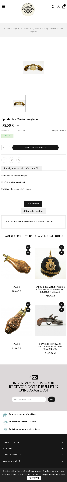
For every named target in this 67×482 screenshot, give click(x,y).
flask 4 (16, 287)
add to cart (28, 247)
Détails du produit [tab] (33, 211)
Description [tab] (33, 203)
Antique (62, 130)
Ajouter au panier (35, 147)
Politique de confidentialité (52, 474)
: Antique (21, 130)
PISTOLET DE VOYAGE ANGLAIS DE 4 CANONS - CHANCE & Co (50, 346)
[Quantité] (4, 147)
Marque (5, 130)
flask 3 (16, 344)
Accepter (34, 478)
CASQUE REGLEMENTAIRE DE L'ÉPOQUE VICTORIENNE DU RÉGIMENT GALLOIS (50, 289)
